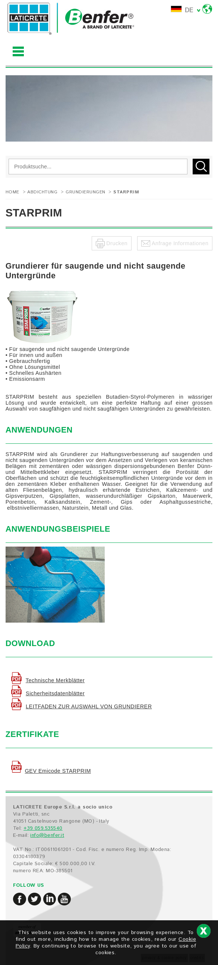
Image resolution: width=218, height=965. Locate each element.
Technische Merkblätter (55, 680)
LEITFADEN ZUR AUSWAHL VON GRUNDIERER (89, 706)
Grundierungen (85, 192)
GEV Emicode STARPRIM (58, 771)
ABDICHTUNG (42, 192)
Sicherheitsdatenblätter (55, 693)
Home (12, 192)
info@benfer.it (47, 835)
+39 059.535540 (43, 828)
